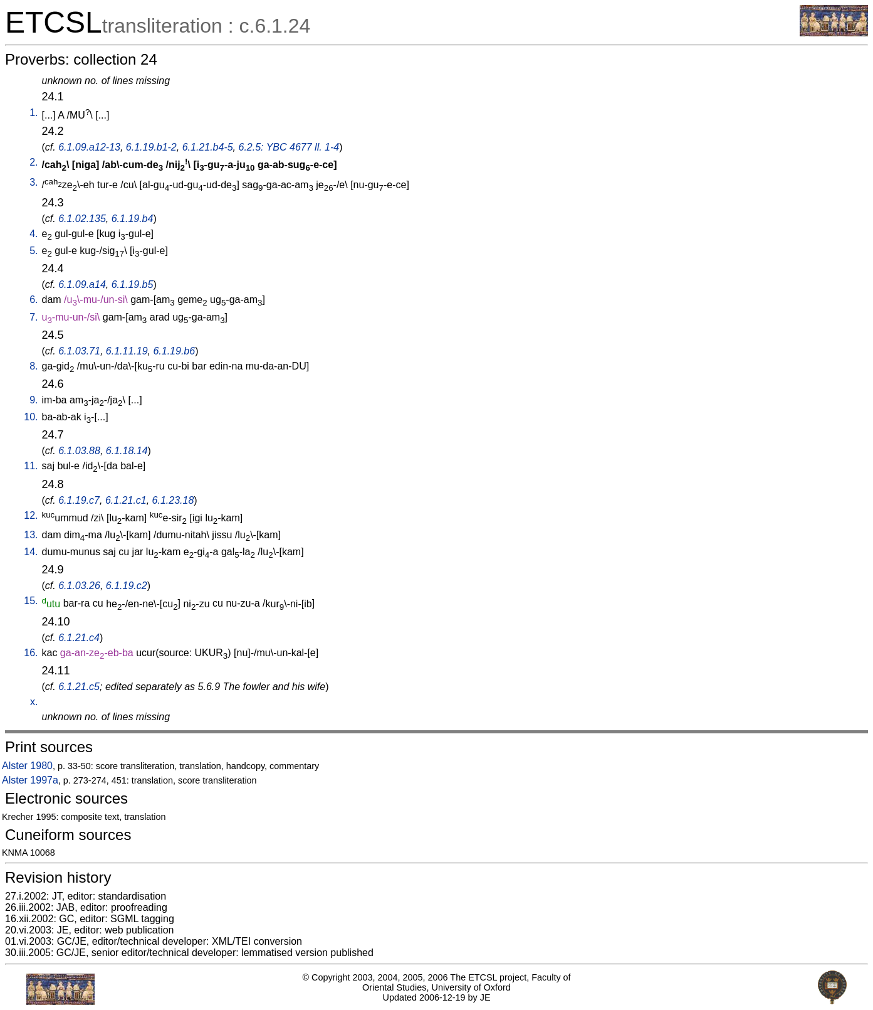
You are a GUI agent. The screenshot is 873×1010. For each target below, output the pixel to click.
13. (31, 534)
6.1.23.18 (173, 500)
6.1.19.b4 (133, 218)
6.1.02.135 (82, 218)
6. (33, 299)
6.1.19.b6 (174, 351)
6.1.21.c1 (126, 500)
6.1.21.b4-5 (207, 147)
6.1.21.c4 (79, 637)
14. (31, 551)
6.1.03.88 (79, 450)
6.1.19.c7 (79, 500)
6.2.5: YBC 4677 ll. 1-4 (289, 147)
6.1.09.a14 (82, 284)
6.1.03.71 (79, 351)
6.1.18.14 (127, 450)
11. (31, 465)
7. (33, 317)
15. (31, 600)
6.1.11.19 (127, 351)
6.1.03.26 (79, 585)
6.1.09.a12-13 (89, 147)
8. (33, 366)
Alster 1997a (30, 780)
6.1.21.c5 (79, 686)
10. (31, 417)
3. (33, 182)
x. (34, 701)
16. (31, 652)
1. (33, 112)
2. (33, 162)
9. (33, 400)
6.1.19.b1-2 (151, 147)
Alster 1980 (27, 765)
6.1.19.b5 (133, 284)
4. (33, 233)
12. (31, 515)
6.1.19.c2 (126, 585)
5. (33, 250)
